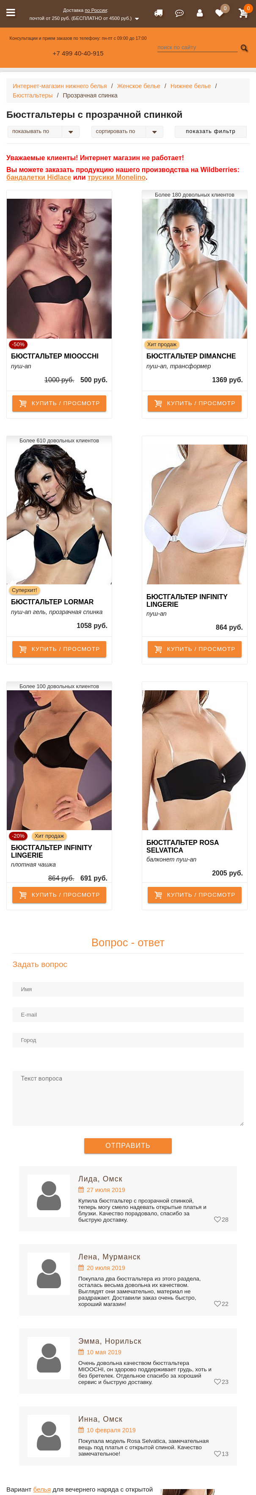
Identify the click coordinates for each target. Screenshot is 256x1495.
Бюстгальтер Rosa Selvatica (182, 846)
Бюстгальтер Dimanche (191, 356)
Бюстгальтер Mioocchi (55, 356)
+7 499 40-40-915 (77, 53)
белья (42, 1489)
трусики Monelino (117, 177)
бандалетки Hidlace (38, 177)
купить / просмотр (59, 403)
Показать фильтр (211, 131)
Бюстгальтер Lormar (52, 602)
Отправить (127, 1145)
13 (225, 1454)
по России (96, 10)
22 (225, 1303)
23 (225, 1381)
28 (225, 1219)
